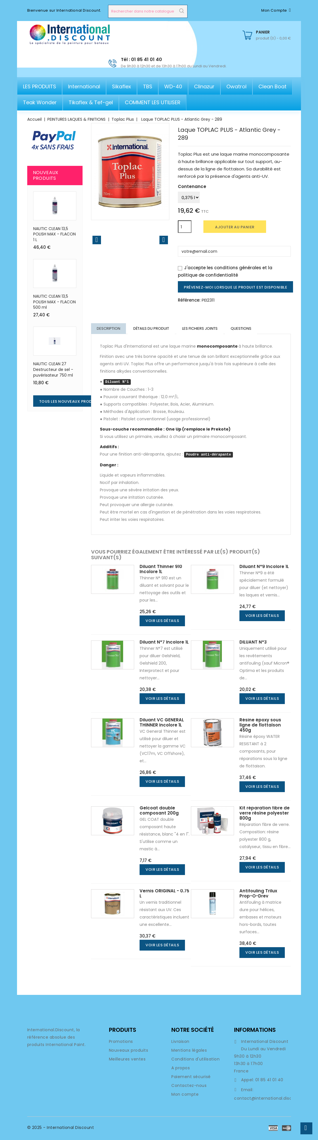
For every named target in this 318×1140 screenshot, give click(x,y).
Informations (255, 1030)
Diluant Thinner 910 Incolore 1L (161, 569)
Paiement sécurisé (191, 1077)
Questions (243, 328)
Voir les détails (162, 621)
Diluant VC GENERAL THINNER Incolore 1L (162, 722)
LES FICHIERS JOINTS (201, 328)
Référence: (189, 300)
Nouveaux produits (128, 1051)
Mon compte (185, 1095)
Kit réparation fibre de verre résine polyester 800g (264, 813)
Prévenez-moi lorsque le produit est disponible (235, 287)
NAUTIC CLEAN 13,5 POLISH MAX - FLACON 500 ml (54, 301)
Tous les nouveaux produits (70, 401)
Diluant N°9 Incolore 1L (264, 567)
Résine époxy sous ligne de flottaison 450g (260, 725)
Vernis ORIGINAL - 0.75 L (164, 893)
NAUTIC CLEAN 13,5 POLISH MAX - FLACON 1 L (54, 234)
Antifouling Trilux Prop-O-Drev (258, 893)
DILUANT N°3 (253, 643)
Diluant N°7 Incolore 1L (164, 643)
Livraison (180, 1042)
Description (109, 328)
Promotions (121, 1042)
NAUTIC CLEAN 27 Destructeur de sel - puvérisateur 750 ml (53, 369)
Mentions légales (189, 1051)
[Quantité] (184, 226)
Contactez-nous (189, 1086)
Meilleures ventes (127, 1059)
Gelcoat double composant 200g (159, 811)
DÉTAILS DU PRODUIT (152, 328)
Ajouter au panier (234, 227)
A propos (180, 1068)
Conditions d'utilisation (195, 1059)
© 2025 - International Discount (60, 1128)
